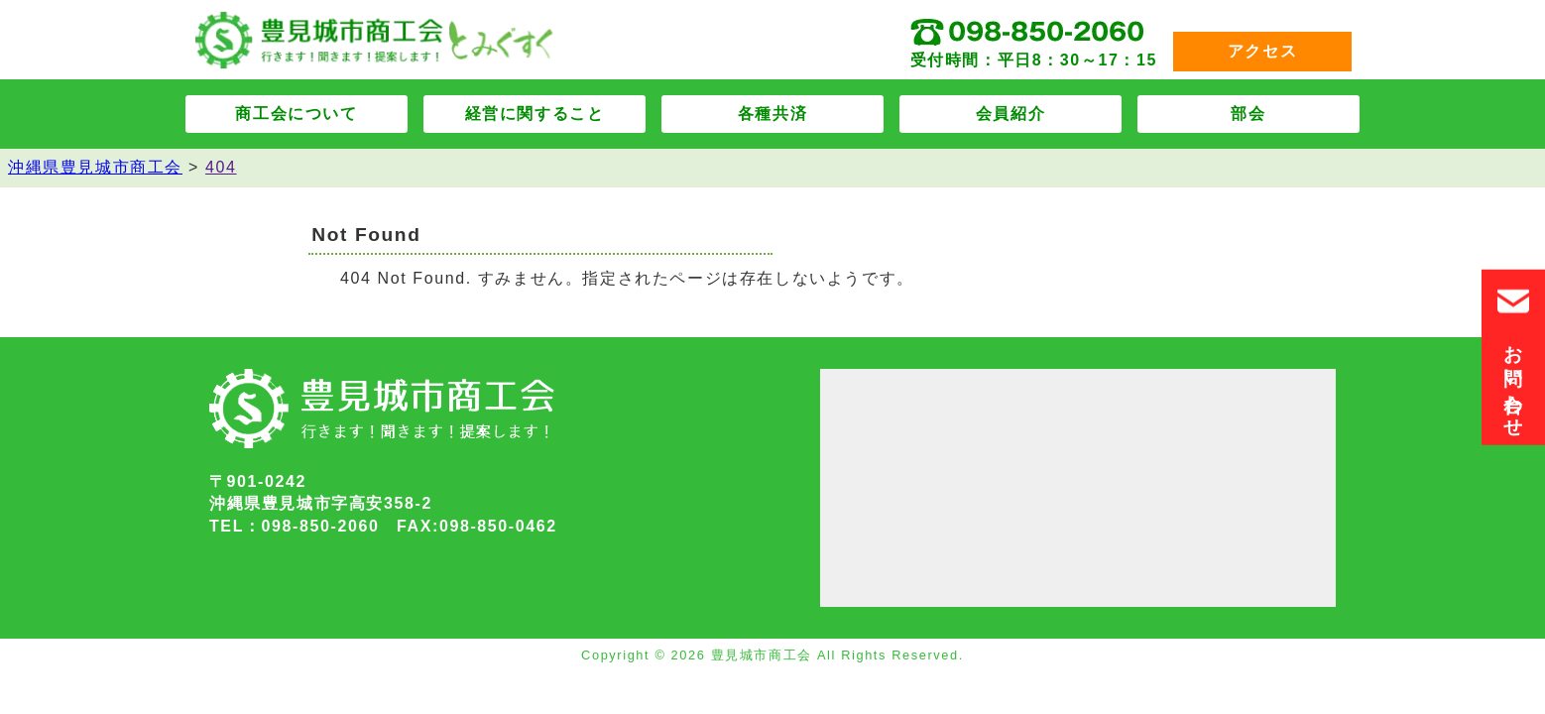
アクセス (1262, 51)
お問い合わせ (1513, 357)
